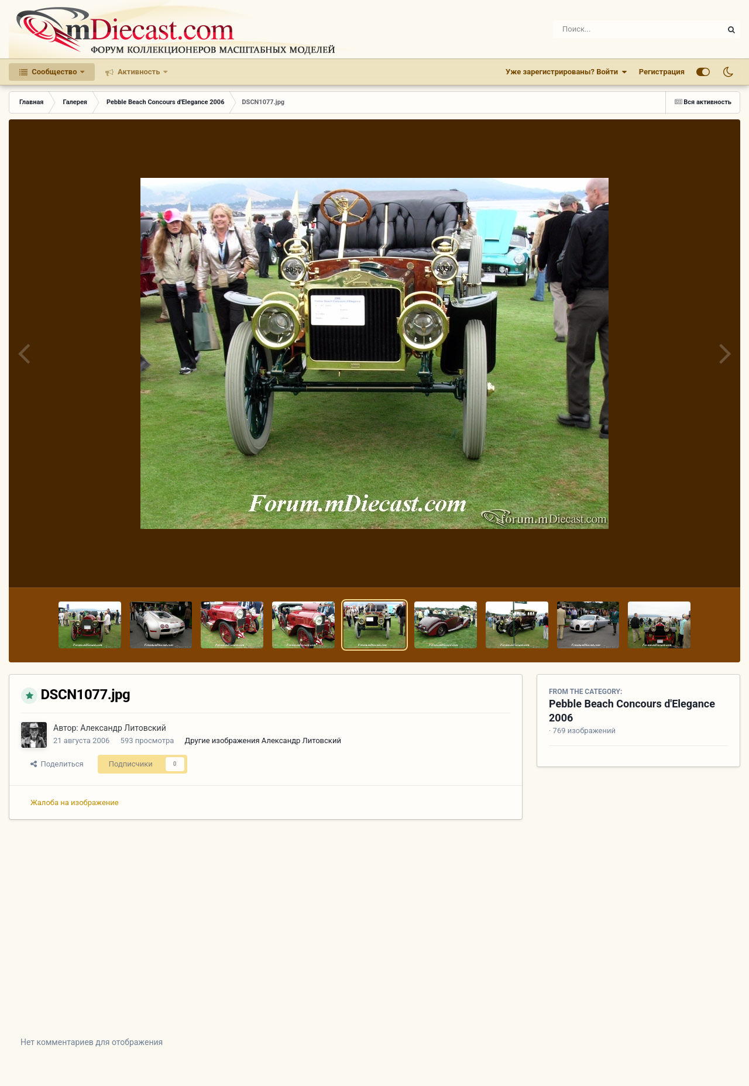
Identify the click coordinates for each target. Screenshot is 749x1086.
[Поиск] (616, 29)
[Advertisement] (374, 937)
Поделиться (57, 763)
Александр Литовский (123, 728)
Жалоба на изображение (74, 802)
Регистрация (662, 71)
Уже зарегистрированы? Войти (566, 72)
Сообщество (54, 71)
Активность (139, 71)
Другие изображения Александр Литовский (263, 740)
